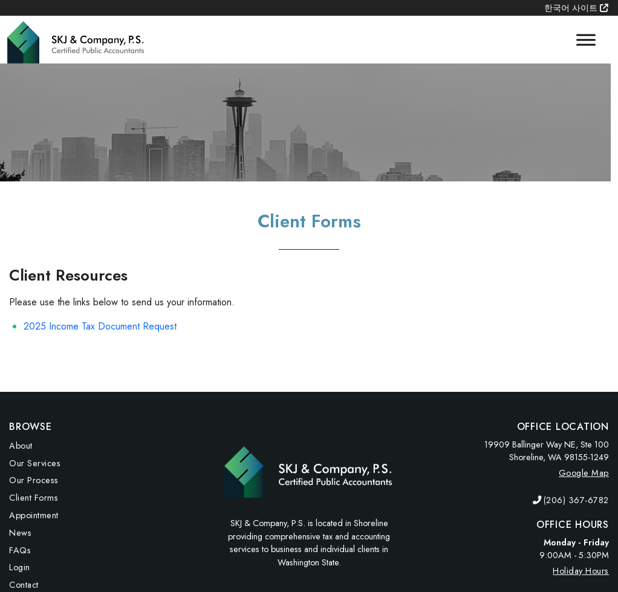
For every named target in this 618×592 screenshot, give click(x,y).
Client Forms (33, 498)
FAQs (20, 550)
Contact (24, 585)
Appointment (34, 515)
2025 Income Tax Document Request (100, 326)
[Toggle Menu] (586, 39)
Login (19, 567)
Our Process (34, 480)
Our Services (34, 463)
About (21, 446)
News (20, 533)
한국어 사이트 (576, 8)
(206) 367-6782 (576, 500)
